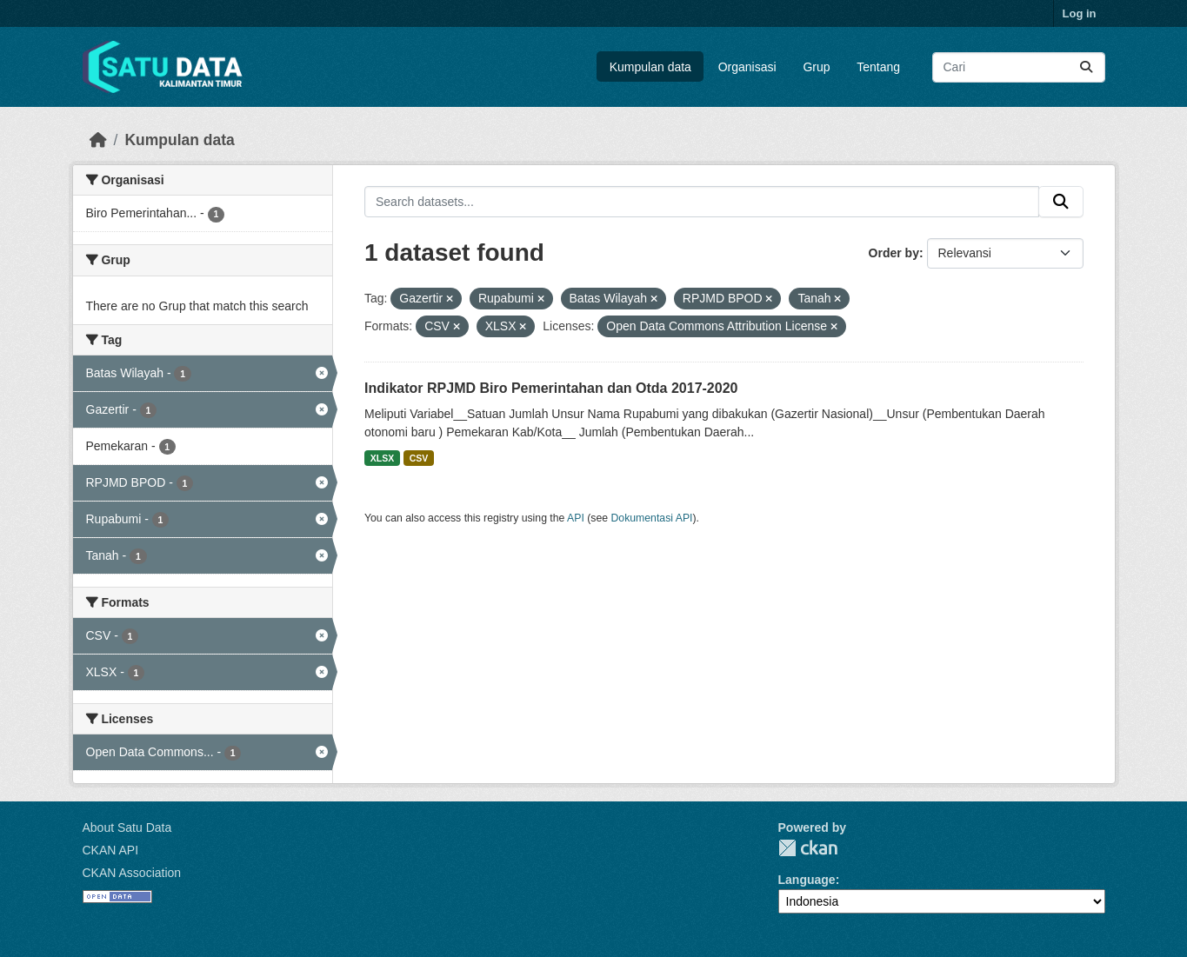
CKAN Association (132, 873)
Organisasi (747, 67)
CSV (419, 458)
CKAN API (111, 850)
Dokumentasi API (652, 518)
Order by (894, 253)
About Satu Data (127, 827)
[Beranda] (98, 140)
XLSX (382, 458)
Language (807, 880)
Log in (1080, 13)
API (575, 518)
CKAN (807, 848)
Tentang (878, 67)
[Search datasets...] (1018, 67)
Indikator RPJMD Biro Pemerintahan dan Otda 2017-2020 (550, 388)
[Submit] (1086, 67)
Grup (816, 67)
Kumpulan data (650, 67)
